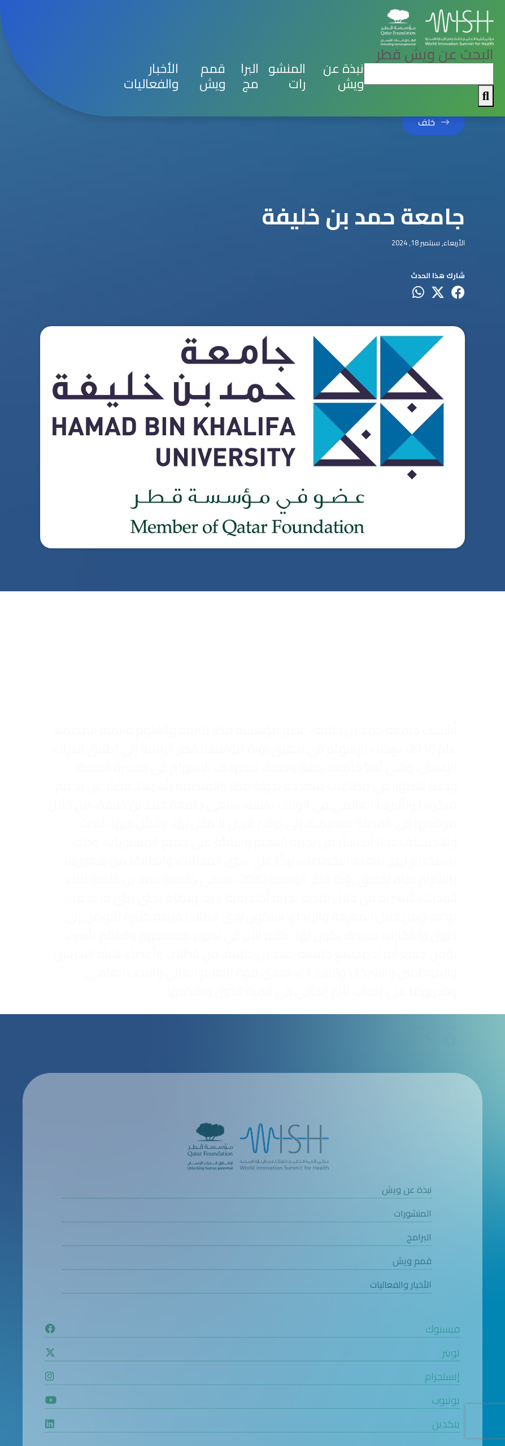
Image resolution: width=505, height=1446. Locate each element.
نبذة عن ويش (343, 76)
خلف (426, 122)
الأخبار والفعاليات (151, 76)
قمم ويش (212, 76)
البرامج (250, 76)
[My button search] (486, 96)
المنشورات (287, 76)
